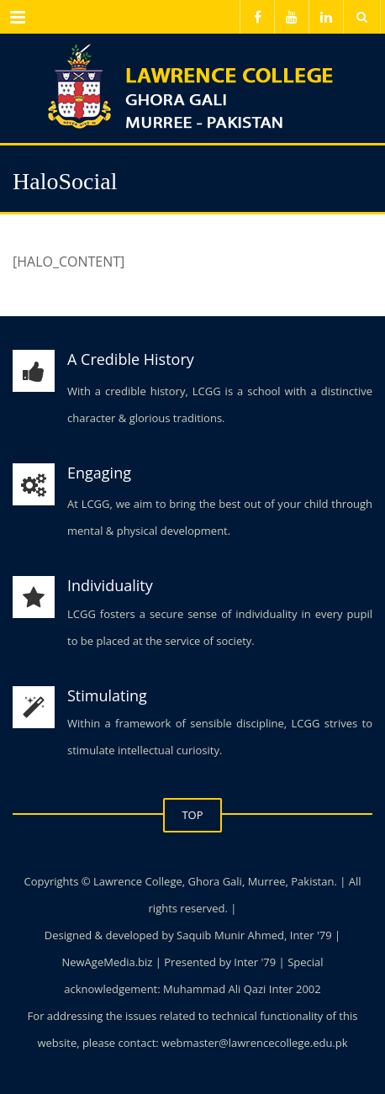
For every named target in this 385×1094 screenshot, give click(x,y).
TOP (192, 814)
